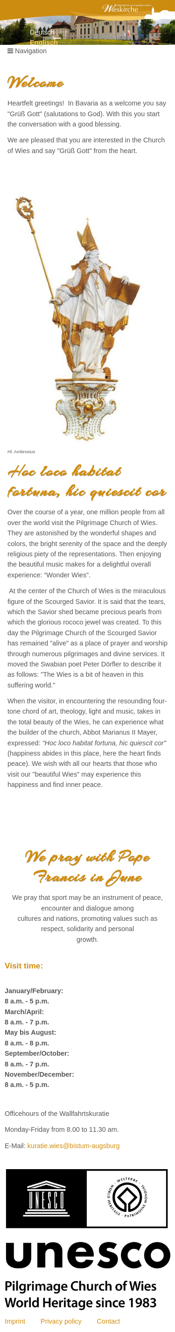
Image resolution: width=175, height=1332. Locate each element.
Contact (108, 1321)
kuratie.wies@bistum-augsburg (74, 1146)
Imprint (15, 1321)
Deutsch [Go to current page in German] (42, 32)
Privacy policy (61, 1321)
